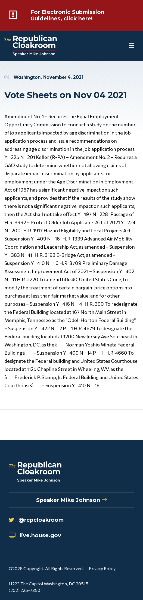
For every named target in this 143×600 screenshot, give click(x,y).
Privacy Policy (102, 568)
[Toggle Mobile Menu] (121, 46)
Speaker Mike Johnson (71, 500)
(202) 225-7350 (24, 590)
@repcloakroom (36, 520)
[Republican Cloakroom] (30, 46)
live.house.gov (35, 535)
